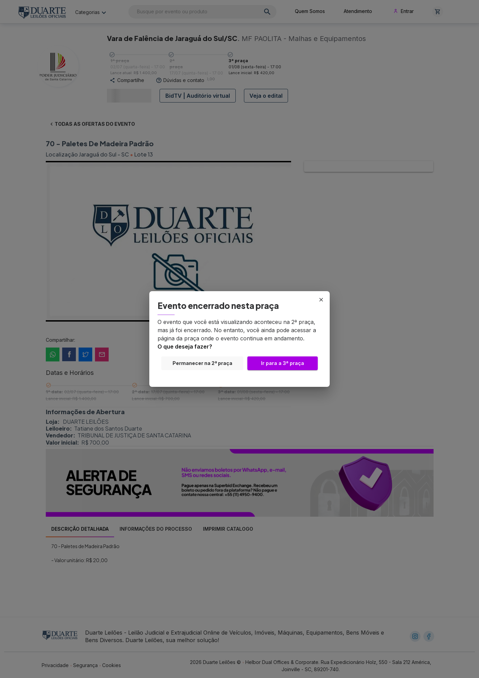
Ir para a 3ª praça (282, 363)
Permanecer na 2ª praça (202, 363)
